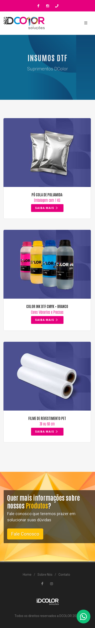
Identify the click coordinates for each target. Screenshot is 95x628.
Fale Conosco (25, 534)
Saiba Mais (47, 208)
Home (27, 574)
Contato (64, 574)
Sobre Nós (44, 574)
